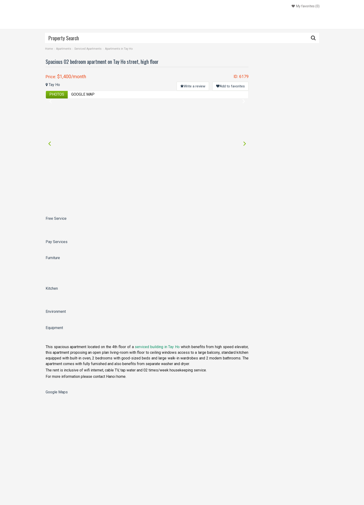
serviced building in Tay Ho (157, 347)
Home (49, 48)
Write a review (192, 86)
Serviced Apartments (88, 48)
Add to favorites (230, 86)
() (305, 6)
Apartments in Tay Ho (119, 48)
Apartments (63, 48)
